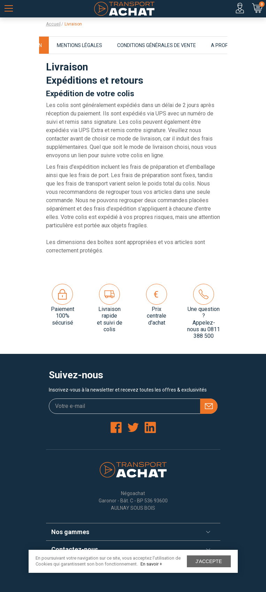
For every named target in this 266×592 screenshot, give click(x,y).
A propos (223, 45)
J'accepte (209, 561)
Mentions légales (79, 45)
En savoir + (151, 564)
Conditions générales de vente (156, 45)
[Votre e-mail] (133, 406)
